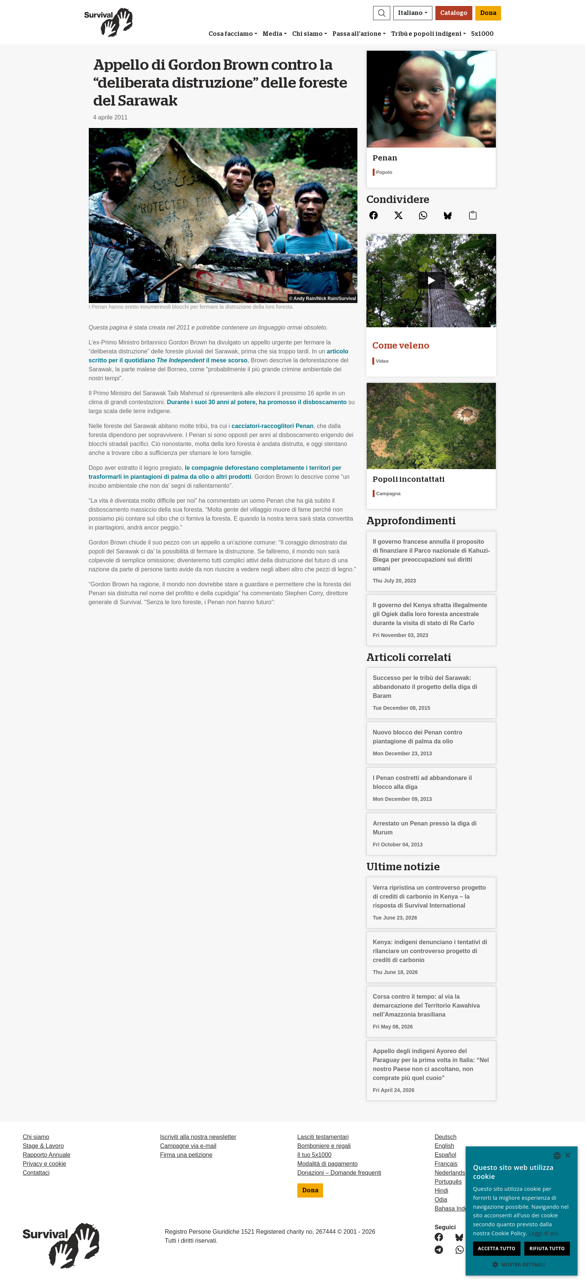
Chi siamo (307, 34)
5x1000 (482, 34)
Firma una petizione (186, 1155)
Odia (441, 1199)
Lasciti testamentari (323, 1137)
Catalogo (453, 13)
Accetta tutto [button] (496, 1248)
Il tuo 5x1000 (314, 1155)
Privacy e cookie (44, 1164)
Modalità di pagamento (327, 1164)
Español (445, 1155)
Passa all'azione (356, 34)
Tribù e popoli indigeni (426, 34)
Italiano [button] (410, 13)
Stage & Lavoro (43, 1146)
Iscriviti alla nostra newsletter (198, 1137)
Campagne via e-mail (188, 1146)
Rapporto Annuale (47, 1155)
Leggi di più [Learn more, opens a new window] (544, 1233)
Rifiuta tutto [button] (547, 1248)
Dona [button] (488, 13)
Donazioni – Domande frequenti (339, 1173)
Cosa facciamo (231, 34)
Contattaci (36, 1173)
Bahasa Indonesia (458, 1208)
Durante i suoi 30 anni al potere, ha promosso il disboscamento (257, 402)
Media (272, 34)
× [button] (567, 1155)
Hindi (441, 1190)
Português (448, 1182)
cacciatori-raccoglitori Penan (273, 426)
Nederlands (450, 1173)
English (444, 1146)
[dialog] (522, 1211)
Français (446, 1164)
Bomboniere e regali (324, 1146)
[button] (381, 13)
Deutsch (446, 1137)
